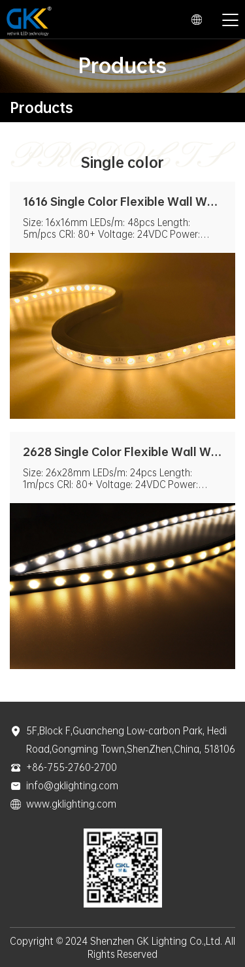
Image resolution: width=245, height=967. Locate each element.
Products (41, 107)
